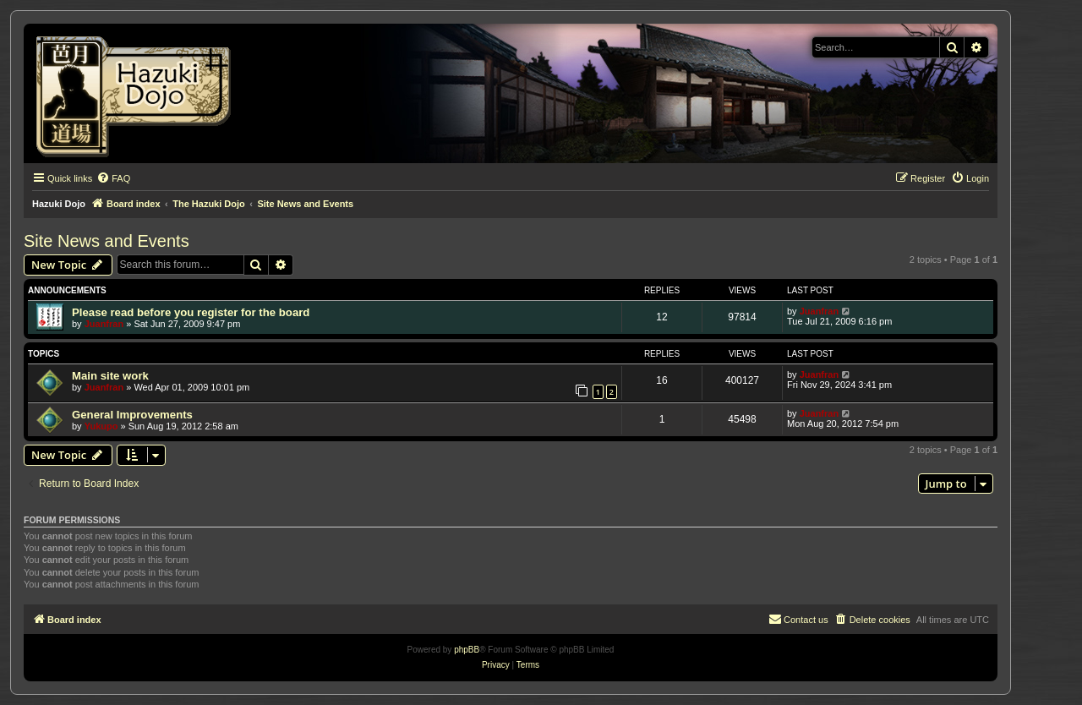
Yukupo (101, 426)
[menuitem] (113, 178)
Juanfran (104, 324)
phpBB (466, 649)
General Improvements (132, 414)
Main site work (110, 375)
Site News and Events (106, 241)
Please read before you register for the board (190, 312)
